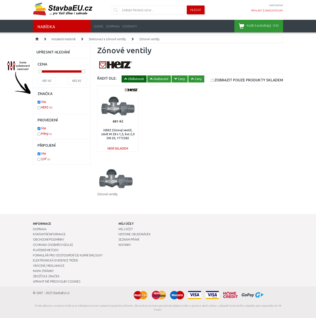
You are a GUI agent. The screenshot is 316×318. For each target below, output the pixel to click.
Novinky (124, 245)
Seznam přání (128, 239)
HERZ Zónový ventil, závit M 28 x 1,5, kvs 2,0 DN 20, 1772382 (118, 134)
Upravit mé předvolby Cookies (56, 281)
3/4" (45, 159)
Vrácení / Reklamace (49, 265)
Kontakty (130, 26)
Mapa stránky (43, 271)
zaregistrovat (273, 10)
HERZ (46, 107)
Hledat (195, 10)
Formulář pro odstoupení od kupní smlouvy (67, 255)
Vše (43, 102)
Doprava (113, 26)
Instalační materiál (63, 39)
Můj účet (125, 229)
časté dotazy (276, 5)
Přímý (46, 133)
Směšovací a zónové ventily (107, 39)
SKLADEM (248, 80)
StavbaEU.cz (61, 293)
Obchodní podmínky (48, 239)
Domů (98, 26)
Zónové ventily (149, 39)
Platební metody (46, 250)
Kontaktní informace (49, 234)
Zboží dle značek (46, 276)
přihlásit (256, 10)
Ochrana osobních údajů (53, 245)
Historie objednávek (134, 234)
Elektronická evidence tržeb (55, 260)
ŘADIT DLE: (107, 78)
